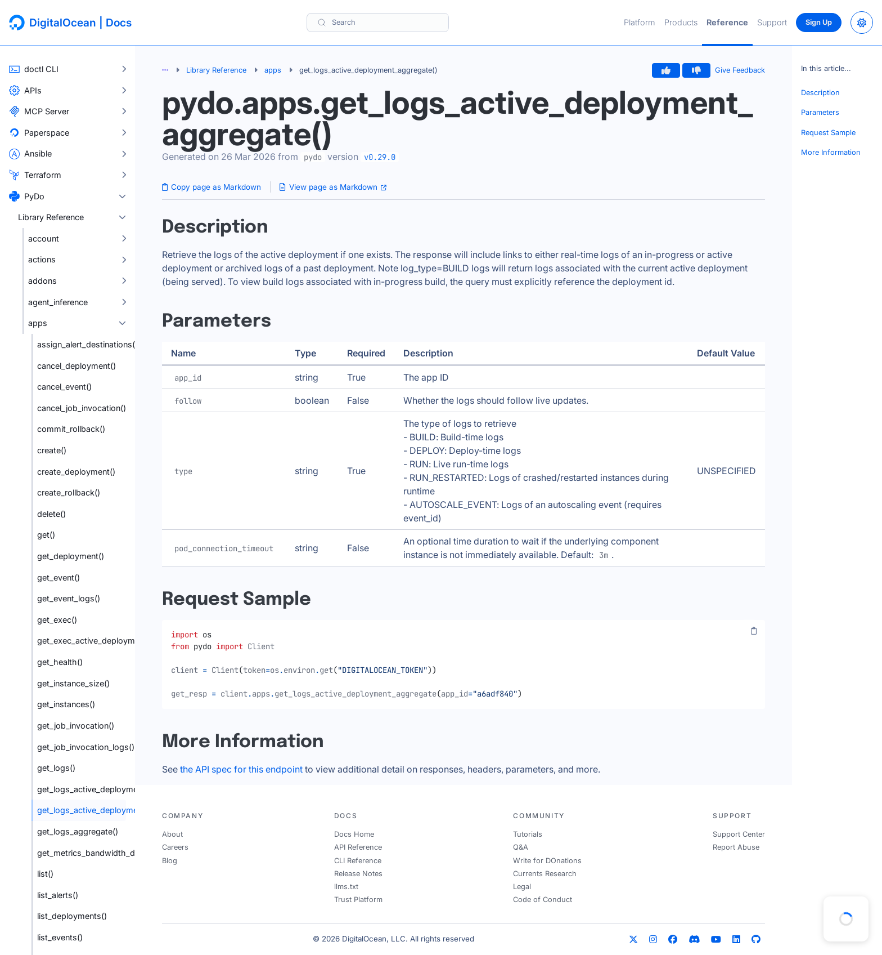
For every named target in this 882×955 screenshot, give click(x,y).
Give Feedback (740, 70)
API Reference (358, 847)
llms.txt (346, 886)
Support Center (739, 834)
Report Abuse (736, 847)
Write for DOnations (547, 860)
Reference (727, 22)
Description (820, 92)
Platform (639, 22)
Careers (175, 847)
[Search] (378, 22)
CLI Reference (357, 860)
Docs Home (354, 834)
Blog (169, 860)
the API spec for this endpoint (241, 769)
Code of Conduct (542, 899)
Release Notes (358, 873)
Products (681, 22)
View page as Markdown (333, 186)
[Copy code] (753, 630)
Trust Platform (358, 899)
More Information (831, 152)
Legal (522, 886)
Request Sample (828, 132)
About (172, 834)
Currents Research (545, 873)
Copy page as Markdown (211, 186)
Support (772, 22)
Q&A (520, 847)
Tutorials (527, 834)
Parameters (820, 112)
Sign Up (819, 22)
